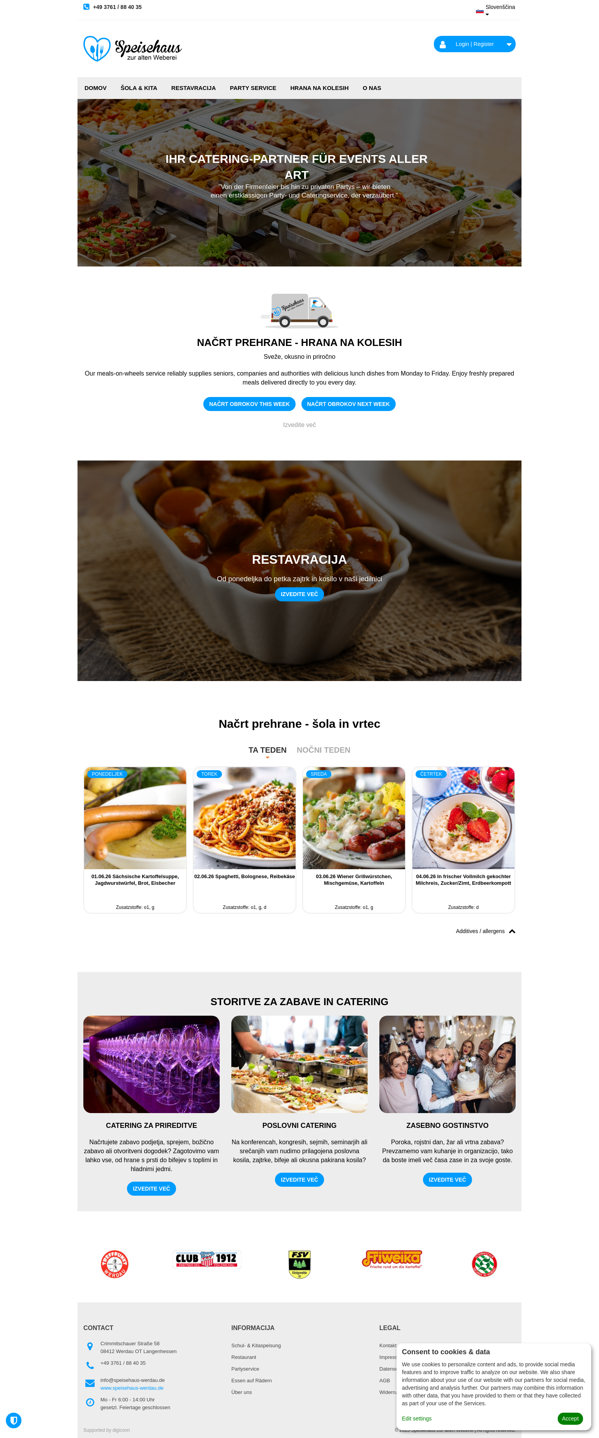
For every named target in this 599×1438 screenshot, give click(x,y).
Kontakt (387, 1345)
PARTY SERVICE (253, 88)
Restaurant (243, 1357)
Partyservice (245, 1369)
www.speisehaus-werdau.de (132, 1388)
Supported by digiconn (106, 1430)
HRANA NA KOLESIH (320, 88)
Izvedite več (299, 425)
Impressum (391, 1357)
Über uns (241, 1392)
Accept (570, 1418)
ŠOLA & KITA (139, 88)
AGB (384, 1380)
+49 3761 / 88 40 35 (112, 6)
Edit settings (417, 1418)
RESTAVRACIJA (193, 88)
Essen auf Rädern (251, 1380)
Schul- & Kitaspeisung (256, 1345)
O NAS (372, 88)
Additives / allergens (486, 930)
